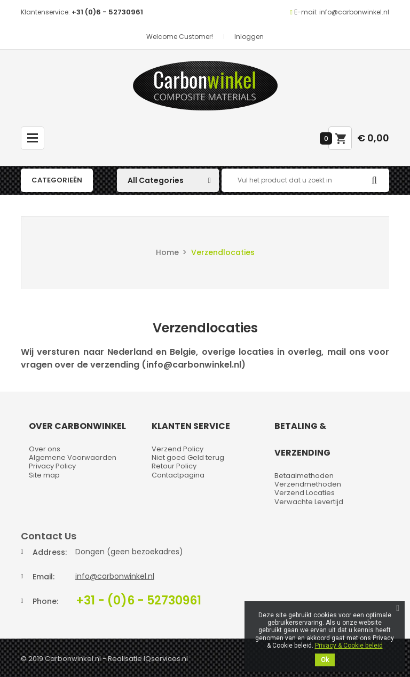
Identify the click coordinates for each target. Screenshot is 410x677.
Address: (50, 552)
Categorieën (56, 180)
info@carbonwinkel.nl (114, 576)
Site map (44, 475)
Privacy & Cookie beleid (349, 645)
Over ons (44, 449)
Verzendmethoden (307, 484)
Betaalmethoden (304, 476)
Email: (43, 576)
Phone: (45, 601)
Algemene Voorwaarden (72, 457)
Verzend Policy (177, 449)
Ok (325, 660)
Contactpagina (178, 475)
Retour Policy (174, 466)
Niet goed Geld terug (188, 457)
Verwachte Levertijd (308, 502)
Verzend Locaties (304, 493)
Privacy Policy (52, 466)
